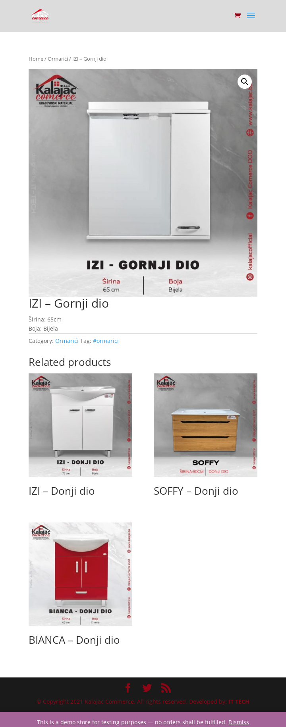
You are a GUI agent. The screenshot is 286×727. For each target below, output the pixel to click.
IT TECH (238, 701)
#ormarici (106, 340)
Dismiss (238, 722)
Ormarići (58, 58)
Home (36, 58)
